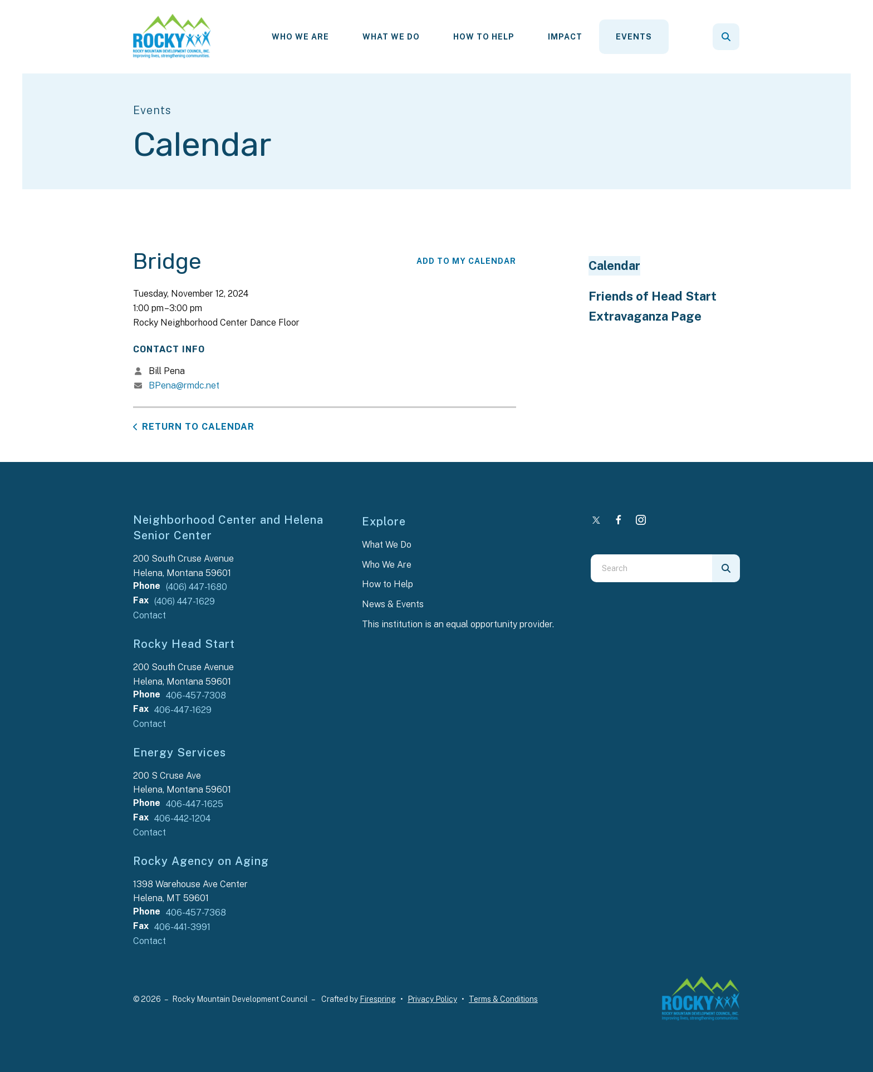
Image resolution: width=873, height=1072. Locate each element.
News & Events (393, 604)
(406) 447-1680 (196, 587)
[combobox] (651, 568)
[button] (726, 36)
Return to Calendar (198, 426)
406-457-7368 (196, 912)
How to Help (387, 584)
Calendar (614, 265)
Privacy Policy (432, 999)
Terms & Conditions (503, 999)
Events (634, 36)
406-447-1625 (194, 804)
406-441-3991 (182, 927)
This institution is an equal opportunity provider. (458, 624)
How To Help (483, 36)
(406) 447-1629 (184, 601)
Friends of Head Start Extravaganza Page (652, 306)
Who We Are (300, 36)
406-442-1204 (182, 818)
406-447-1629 (183, 710)
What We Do (391, 36)
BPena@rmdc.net (184, 385)
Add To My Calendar (466, 261)
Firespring (378, 999)
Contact (149, 615)
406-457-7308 (196, 695)
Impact (565, 36)
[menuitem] (300, 37)
